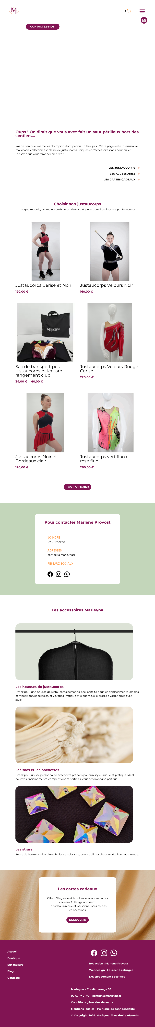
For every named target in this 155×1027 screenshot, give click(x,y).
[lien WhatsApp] (67, 576)
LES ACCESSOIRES (122, 173)
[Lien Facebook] (50, 576)
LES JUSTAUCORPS (122, 167)
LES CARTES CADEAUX (119, 179)
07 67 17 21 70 (56, 541)
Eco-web (119, 976)
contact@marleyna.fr (61, 554)
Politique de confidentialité (116, 1008)
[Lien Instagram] (59, 576)
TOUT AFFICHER (77, 486)
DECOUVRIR (77, 919)
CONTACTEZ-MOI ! (42, 26)
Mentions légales (83, 1008)
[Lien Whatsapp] (113, 953)
